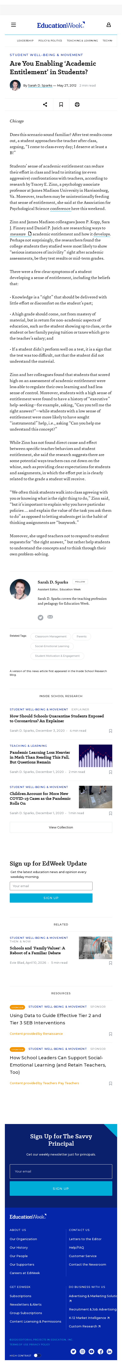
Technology (112, 40)
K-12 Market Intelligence (89, 1318)
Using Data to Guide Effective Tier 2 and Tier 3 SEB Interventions (55, 1019)
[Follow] (80, 581)
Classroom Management (50, 636)
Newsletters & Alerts (26, 1304)
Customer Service (83, 1256)
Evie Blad (17, 962)
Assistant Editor (48, 589)
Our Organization (23, 1239)
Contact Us (79, 1230)
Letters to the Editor (85, 1239)
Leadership (25, 40)
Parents (81, 636)
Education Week (70, 589)
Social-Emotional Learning (52, 646)
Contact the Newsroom (87, 1264)
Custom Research (85, 1326)
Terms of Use (19, 1344)
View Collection (61, 827)
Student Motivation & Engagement (57, 656)
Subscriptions (20, 1296)
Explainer (80, 709)
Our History (19, 1247)
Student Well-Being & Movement (47, 55)
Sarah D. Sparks (40, 85)
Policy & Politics (50, 40)
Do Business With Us (87, 1287)
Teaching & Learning (82, 40)
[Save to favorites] (61, 105)
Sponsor (98, 1006)
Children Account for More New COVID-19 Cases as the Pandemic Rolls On (40, 798)
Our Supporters (22, 1264)
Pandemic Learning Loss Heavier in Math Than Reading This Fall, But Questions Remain (40, 757)
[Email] (61, 1171)
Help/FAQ (76, 1247)
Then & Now (20, 941)
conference (60, 208)
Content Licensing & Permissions (35, 1321)
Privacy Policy (39, 1344)
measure (20, 234)
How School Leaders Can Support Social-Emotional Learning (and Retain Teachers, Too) (58, 1065)
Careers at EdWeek (25, 1273)
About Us (18, 1230)
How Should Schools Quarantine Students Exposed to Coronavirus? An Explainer (57, 718)
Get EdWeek (20, 1287)
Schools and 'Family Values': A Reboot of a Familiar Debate (37, 951)
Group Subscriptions (26, 1313)
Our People (19, 1256)
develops (102, 234)
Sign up (61, 1188)
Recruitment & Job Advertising (94, 1309)
